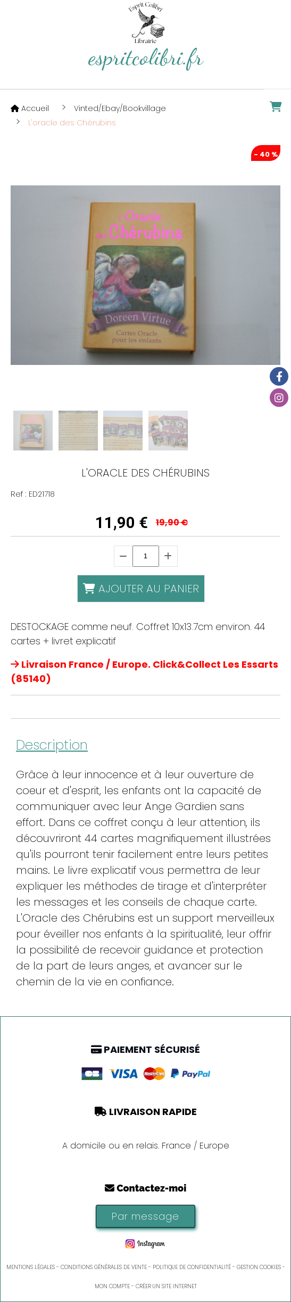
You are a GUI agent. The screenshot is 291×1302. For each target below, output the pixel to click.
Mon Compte (112, 1286)
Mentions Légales (30, 1267)
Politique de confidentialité (192, 1267)
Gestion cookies (259, 1267)
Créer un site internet (166, 1286)
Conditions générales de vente (104, 1267)
